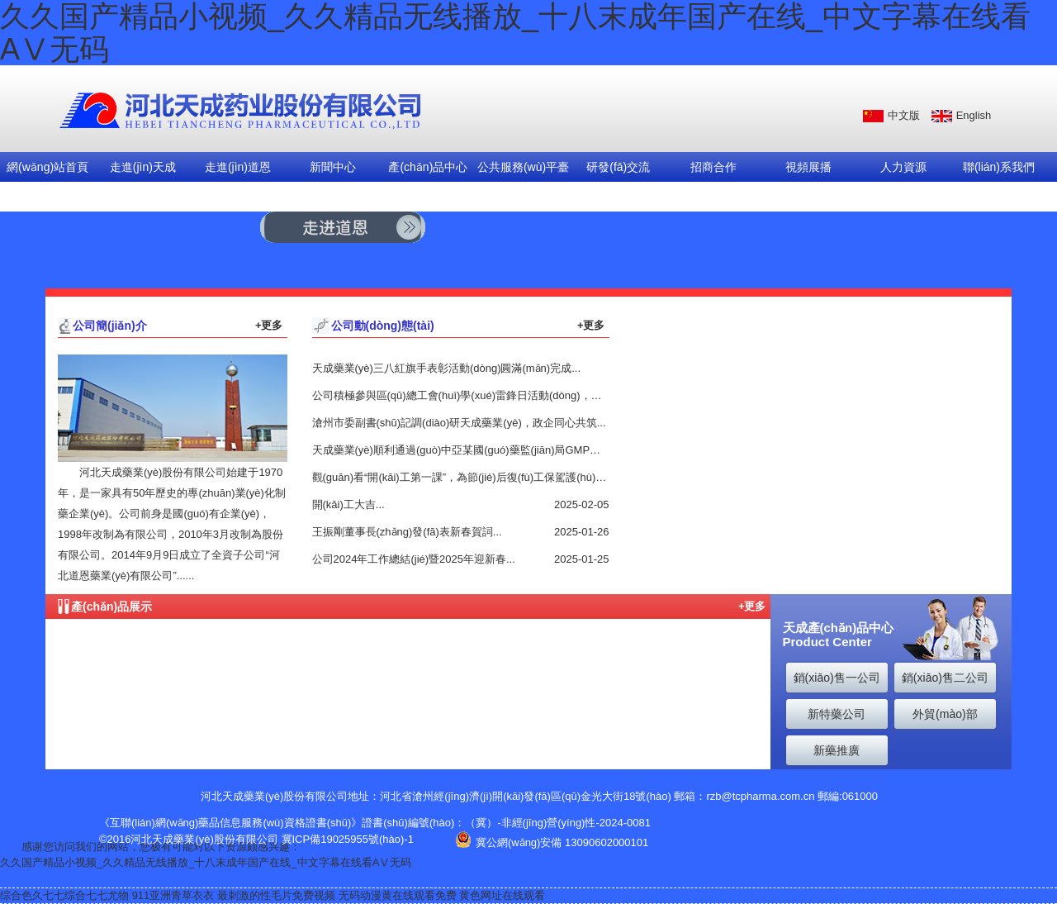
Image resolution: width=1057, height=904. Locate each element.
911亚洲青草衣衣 (173, 895)
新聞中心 (333, 167)
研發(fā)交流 (618, 167)
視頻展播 (808, 167)
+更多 (269, 325)
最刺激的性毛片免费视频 (276, 895)
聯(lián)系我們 (999, 167)
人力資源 (903, 167)
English (974, 115)
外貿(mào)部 (945, 714)
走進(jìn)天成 (143, 167)
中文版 (904, 115)
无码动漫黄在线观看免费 (398, 895)
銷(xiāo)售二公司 (945, 677)
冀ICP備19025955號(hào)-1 (348, 839)
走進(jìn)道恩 (238, 167)
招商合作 (713, 167)
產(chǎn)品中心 (427, 167)
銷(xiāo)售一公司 (837, 677)
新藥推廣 (836, 750)
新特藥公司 (836, 714)
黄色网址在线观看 (502, 895)
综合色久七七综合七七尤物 (64, 895)
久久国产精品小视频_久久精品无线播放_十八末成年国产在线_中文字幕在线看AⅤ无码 (205, 862)
